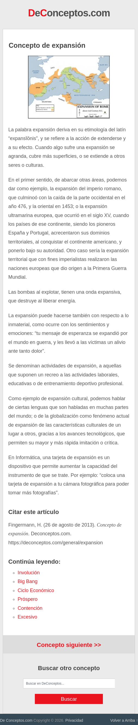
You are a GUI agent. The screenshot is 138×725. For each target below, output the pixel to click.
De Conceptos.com (16, 720)
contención (30, 608)
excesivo (27, 617)
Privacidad (74, 720)
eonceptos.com (69, 13)
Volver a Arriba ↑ (124, 720)
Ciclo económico (36, 590)
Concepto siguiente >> (69, 644)
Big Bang (28, 581)
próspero (28, 599)
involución (29, 572)
